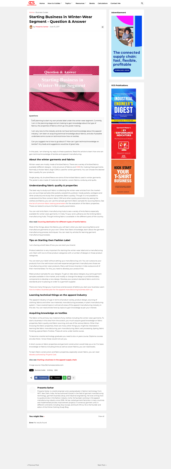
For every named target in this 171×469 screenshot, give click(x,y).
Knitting (50, 370)
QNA (56, 370)
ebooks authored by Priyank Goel (42, 355)
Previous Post (33, 465)
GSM (78, 167)
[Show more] (73, 378)
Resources (80, 3)
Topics (68, 3)
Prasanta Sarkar (45, 388)
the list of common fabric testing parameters (47, 203)
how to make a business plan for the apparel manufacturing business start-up (60, 290)
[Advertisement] (66, 48)
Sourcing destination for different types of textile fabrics (62, 222)
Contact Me (115, 3)
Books (92, 3)
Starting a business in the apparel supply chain (57, 360)
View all (101, 416)
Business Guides (42, 12)
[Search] (142, 3)
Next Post (101, 465)
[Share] (102, 27)
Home (42, 3)
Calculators (103, 3)
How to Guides (54, 3)
